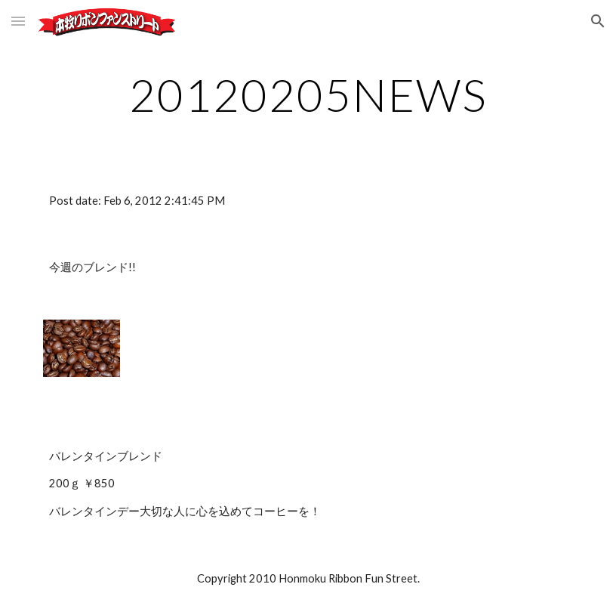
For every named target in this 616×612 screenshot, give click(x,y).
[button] (18, 21)
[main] (308, 94)
